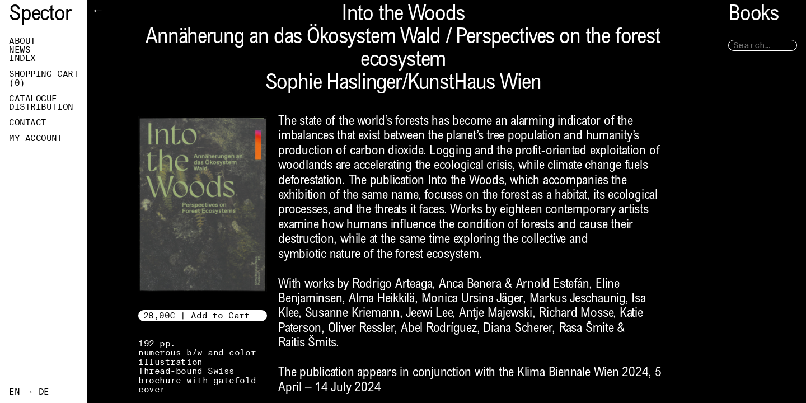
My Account (36, 138)
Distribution (41, 106)
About (22, 40)
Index (22, 58)
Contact (27, 122)
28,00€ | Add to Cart (196, 315)
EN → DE (29, 391)
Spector (40, 15)
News (19, 49)
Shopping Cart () (43, 78)
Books (753, 15)
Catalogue (33, 98)
